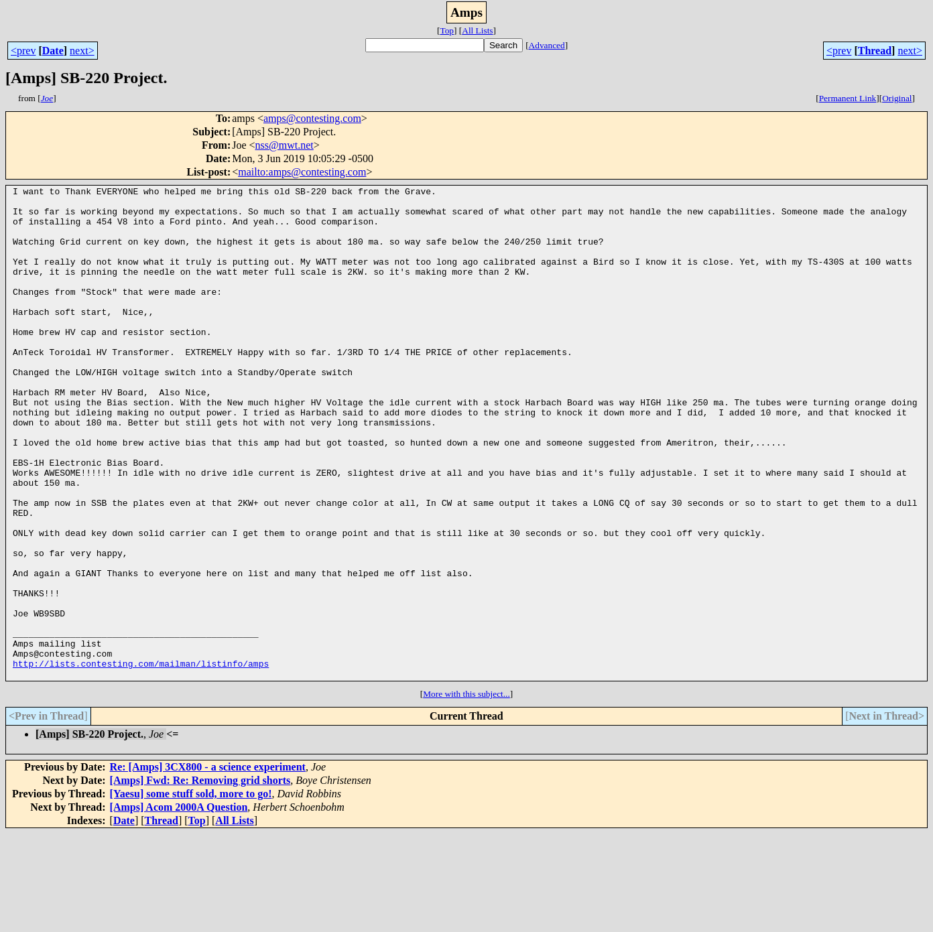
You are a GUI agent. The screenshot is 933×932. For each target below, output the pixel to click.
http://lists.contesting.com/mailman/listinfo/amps (141, 760)
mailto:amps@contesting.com (302, 172)
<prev (23, 50)
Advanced (547, 45)
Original (897, 98)
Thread (874, 50)
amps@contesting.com (312, 118)
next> (82, 50)
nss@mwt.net (284, 145)
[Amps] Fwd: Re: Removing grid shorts (200, 878)
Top (447, 30)
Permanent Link (848, 98)
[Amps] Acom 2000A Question (179, 905)
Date (53, 50)
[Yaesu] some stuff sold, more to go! (191, 892)
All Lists (477, 30)
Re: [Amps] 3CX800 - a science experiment (208, 865)
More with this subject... (466, 792)
